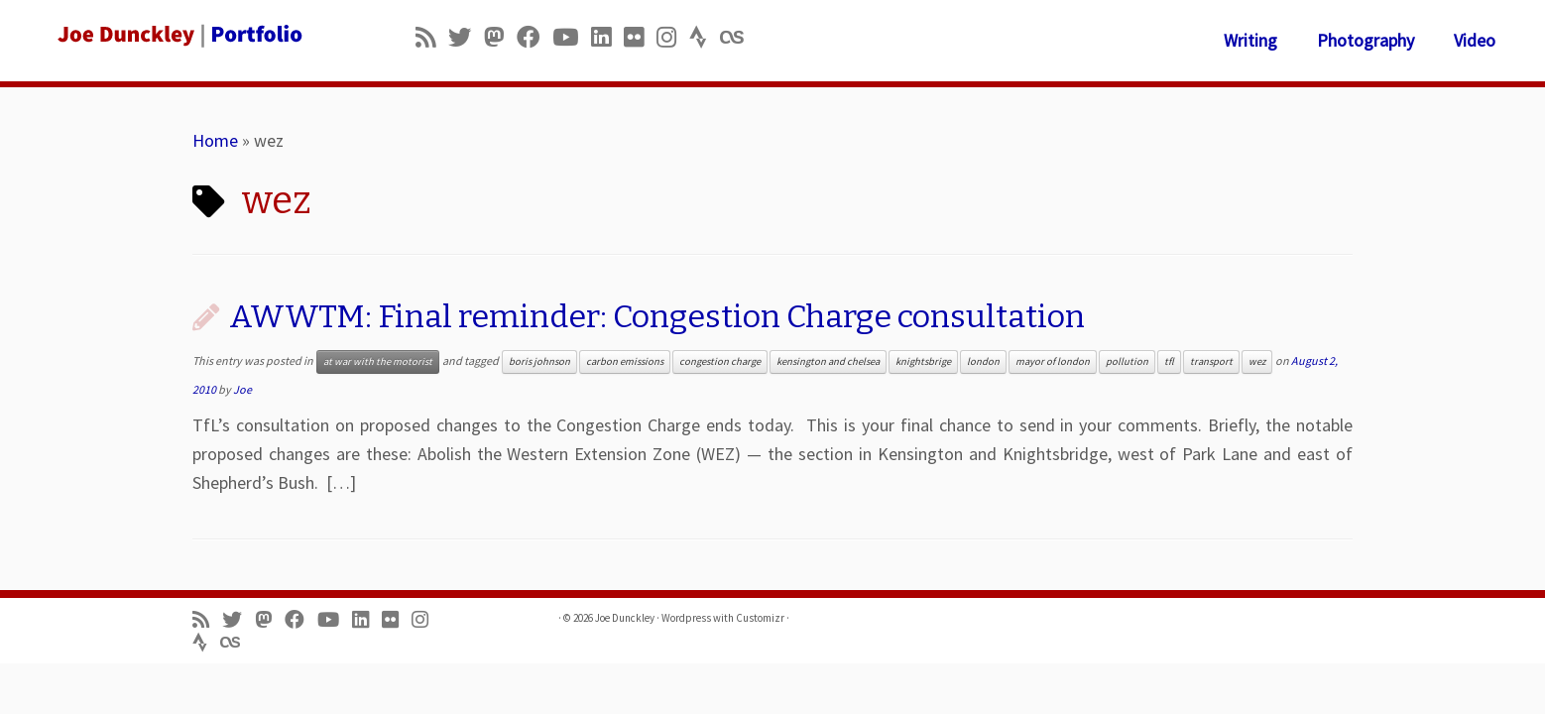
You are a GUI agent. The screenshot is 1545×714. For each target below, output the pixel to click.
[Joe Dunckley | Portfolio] (178, 35)
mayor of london (1052, 361)
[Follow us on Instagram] (672, 37)
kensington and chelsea (828, 361)
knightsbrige (923, 361)
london (983, 361)
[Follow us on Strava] (704, 37)
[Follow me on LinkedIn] (607, 37)
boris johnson (539, 361)
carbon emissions (624, 361)
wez (1256, 361)
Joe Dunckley (624, 618)
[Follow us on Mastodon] (500, 37)
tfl (1169, 361)
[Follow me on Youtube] (571, 37)
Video (1474, 40)
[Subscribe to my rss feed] (432, 37)
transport (1211, 361)
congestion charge (720, 361)
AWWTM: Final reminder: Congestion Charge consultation (657, 316)
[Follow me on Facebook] (534, 37)
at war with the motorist (377, 361)
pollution (1127, 361)
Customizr (760, 618)
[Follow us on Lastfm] (738, 37)
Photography (1365, 40)
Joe (242, 389)
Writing (1250, 40)
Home (215, 140)
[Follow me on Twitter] (466, 37)
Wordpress (686, 618)
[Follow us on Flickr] (640, 37)
